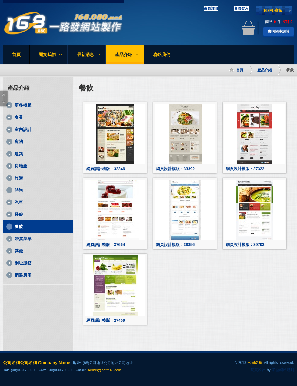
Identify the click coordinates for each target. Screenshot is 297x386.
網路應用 (23, 275)
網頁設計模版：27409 (105, 320)
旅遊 (19, 178)
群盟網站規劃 (283, 370)
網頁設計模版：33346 (105, 168)
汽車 (19, 202)
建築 (19, 153)
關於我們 (46, 55)
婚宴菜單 (23, 238)
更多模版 (23, 105)
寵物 (19, 141)
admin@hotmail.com (104, 370)
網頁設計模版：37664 (105, 244)
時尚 (19, 190)
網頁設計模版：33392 (175, 168)
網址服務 (23, 262)
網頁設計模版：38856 (175, 244)
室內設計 (23, 129)
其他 (19, 250)
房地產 (21, 165)
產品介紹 (122, 55)
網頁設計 (258, 370)
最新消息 (84, 55)
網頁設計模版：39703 (245, 244)
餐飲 (19, 226)
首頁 (16, 54)
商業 (19, 117)
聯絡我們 (161, 54)
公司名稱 (255, 363)
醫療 (19, 214)
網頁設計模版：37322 (245, 168)
